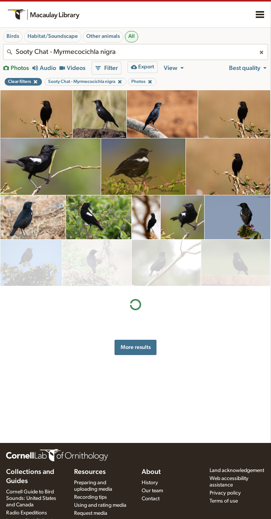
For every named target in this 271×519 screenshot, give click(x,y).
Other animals (103, 36)
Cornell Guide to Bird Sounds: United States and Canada (31, 498)
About (151, 472)
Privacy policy (225, 493)
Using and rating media (100, 505)
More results (136, 300)
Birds (12, 36)
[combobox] (135, 52)
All (131, 36)
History (150, 482)
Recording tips (90, 497)
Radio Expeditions (26, 513)
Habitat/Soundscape (52, 36)
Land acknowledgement (237, 470)
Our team (152, 490)
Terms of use (224, 501)
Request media (90, 513)
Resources (90, 472)
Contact (151, 498)
